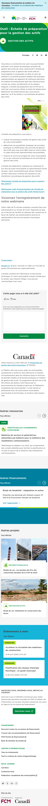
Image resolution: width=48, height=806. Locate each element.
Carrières (5, 768)
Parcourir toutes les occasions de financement (20, 729)
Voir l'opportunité (10, 503)
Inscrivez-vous (22, 712)
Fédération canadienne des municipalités (19, 775)
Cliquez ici (5, 266)
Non (14, 299)
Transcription (6, 260)
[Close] (45, 3)
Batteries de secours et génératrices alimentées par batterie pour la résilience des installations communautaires (23, 438)
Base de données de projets (13, 741)
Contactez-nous (7, 772)
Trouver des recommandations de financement (20, 733)
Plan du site (6, 793)
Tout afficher (5, 416)
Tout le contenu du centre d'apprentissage (18, 756)
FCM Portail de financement (13, 737)
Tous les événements (9, 752)
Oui (7, 299)
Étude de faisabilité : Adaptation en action (23, 490)
